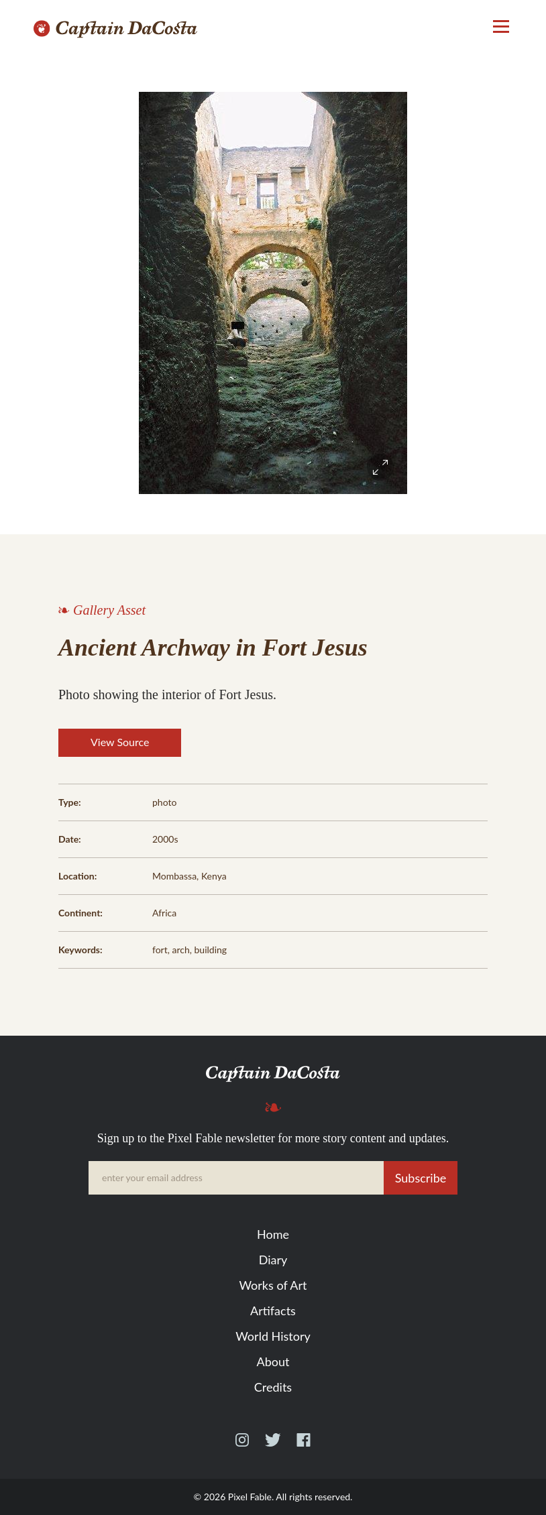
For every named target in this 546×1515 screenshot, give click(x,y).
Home (273, 1234)
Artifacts (273, 1310)
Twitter (272, 1446)
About (273, 1361)
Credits (273, 1387)
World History (272, 1336)
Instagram (242, 1446)
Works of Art (273, 1285)
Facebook (303, 1446)
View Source (120, 741)
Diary (273, 1259)
